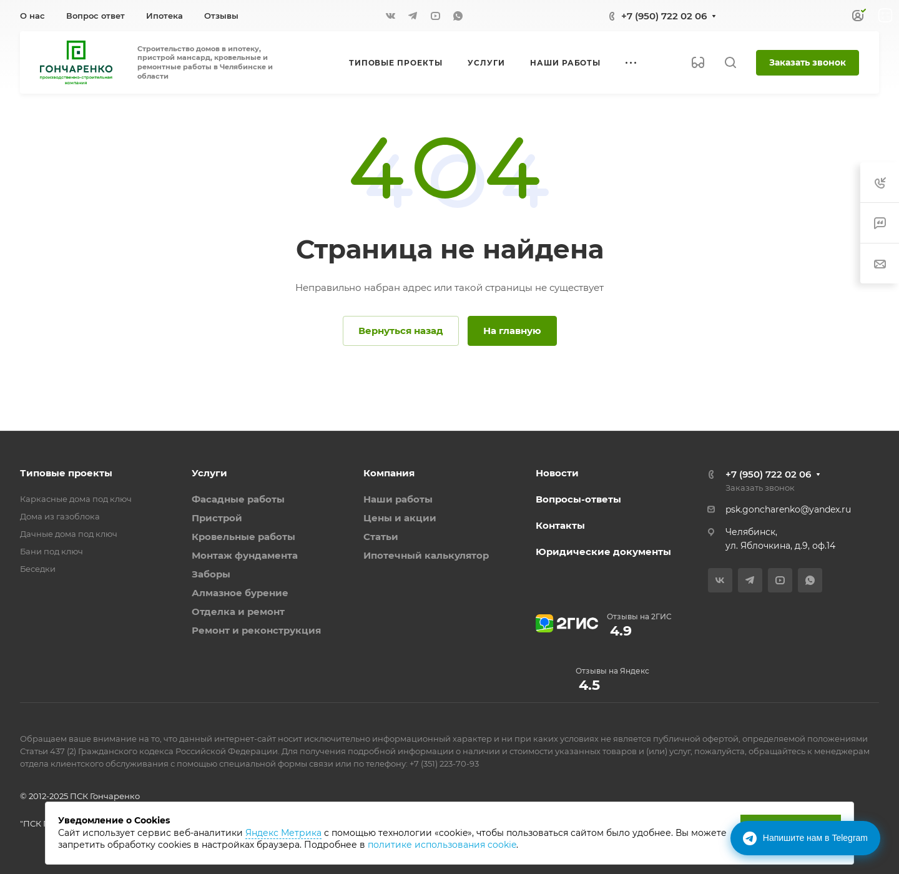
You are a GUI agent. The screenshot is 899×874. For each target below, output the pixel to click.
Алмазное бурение (240, 593)
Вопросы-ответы (578, 499)
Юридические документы (603, 551)
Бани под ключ (51, 551)
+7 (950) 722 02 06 (664, 16)
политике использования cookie (442, 844)
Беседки (38, 569)
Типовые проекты (66, 473)
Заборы (211, 574)
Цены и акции (399, 518)
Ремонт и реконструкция (256, 630)
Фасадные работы (238, 499)
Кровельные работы (243, 537)
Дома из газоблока (60, 516)
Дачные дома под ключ (68, 534)
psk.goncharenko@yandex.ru (788, 509)
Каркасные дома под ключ (76, 499)
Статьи (380, 537)
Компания (389, 473)
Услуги (209, 473)
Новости (557, 473)
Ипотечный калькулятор (426, 555)
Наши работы (398, 499)
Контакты (560, 525)
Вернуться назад (400, 330)
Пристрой (217, 518)
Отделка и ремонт (238, 611)
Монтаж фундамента (245, 555)
